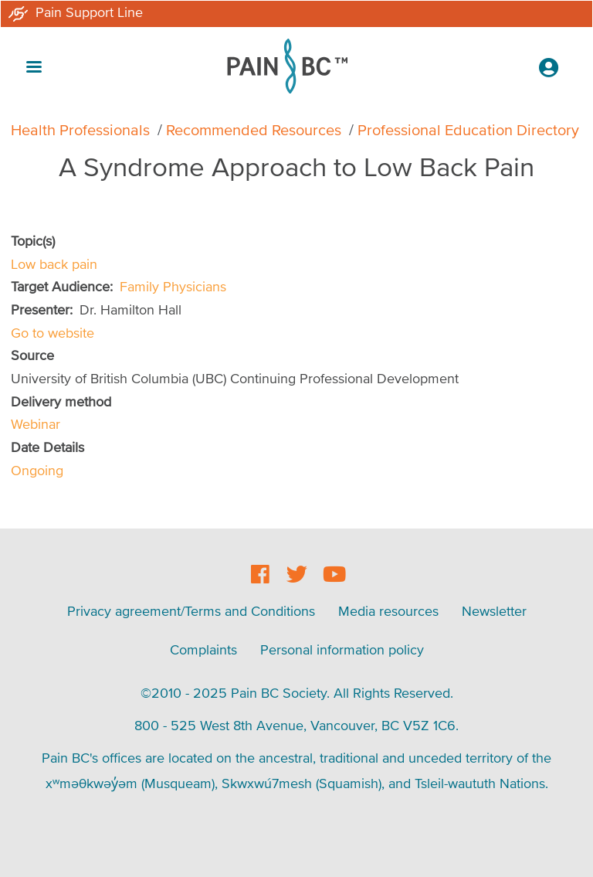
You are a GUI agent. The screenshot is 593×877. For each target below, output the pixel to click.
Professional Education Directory (468, 129)
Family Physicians (173, 286)
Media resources (388, 611)
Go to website (52, 333)
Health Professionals (80, 129)
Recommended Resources (253, 129)
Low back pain (54, 264)
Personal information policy (342, 649)
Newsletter (494, 611)
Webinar (35, 424)
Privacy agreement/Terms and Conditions (191, 611)
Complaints (203, 649)
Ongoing (37, 470)
